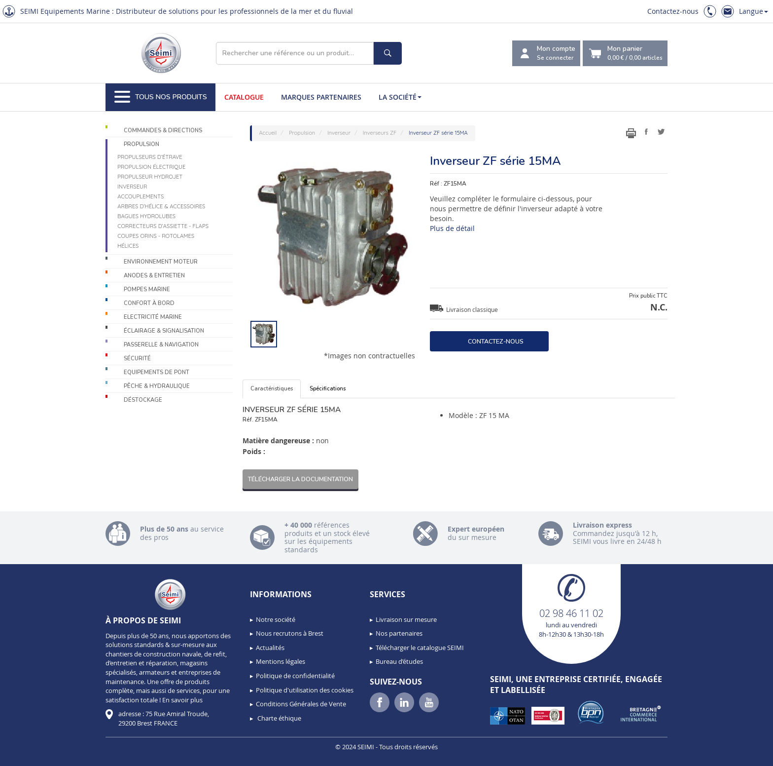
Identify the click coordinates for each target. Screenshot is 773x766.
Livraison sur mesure (406, 619)
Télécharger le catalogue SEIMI (420, 647)
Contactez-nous (673, 11)
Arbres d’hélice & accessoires (161, 206)
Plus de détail (452, 228)
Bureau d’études (399, 661)
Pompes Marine (147, 289)
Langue (753, 11)
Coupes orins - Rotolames (155, 235)
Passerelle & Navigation (161, 344)
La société (400, 97)
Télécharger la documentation (300, 479)
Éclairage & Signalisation (164, 331)
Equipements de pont (156, 372)
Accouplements (140, 196)
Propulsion (141, 144)
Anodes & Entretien (154, 275)
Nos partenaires (399, 633)
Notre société (275, 619)
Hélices (128, 245)
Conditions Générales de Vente (301, 703)
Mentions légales (280, 661)
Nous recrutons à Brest (289, 633)
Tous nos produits (160, 97)
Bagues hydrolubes (146, 216)
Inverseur (132, 186)
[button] (29, 755)
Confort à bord (149, 303)
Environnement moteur (161, 262)
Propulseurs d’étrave (149, 156)
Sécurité (137, 358)
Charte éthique (278, 718)
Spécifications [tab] (328, 388)
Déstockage (143, 400)
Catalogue (244, 97)
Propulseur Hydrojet (149, 176)
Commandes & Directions (163, 130)
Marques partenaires (321, 97)
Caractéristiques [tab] (271, 388)
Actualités (270, 647)
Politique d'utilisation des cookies (304, 690)
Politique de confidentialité (295, 675)
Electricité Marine (153, 317)
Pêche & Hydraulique (157, 386)
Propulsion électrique (151, 166)
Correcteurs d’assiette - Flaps (163, 226)
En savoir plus (182, 699)
